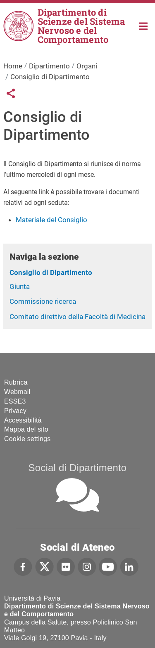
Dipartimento (49, 66)
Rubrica (16, 382)
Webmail (17, 391)
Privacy (15, 410)
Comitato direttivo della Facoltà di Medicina (77, 316)
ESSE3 (15, 401)
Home (143, 25)
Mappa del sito (26, 429)
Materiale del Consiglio (51, 220)
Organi (86, 66)
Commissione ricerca (43, 301)
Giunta (20, 286)
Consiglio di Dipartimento (51, 272)
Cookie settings (27, 438)
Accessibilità (23, 420)
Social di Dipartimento (78, 467)
